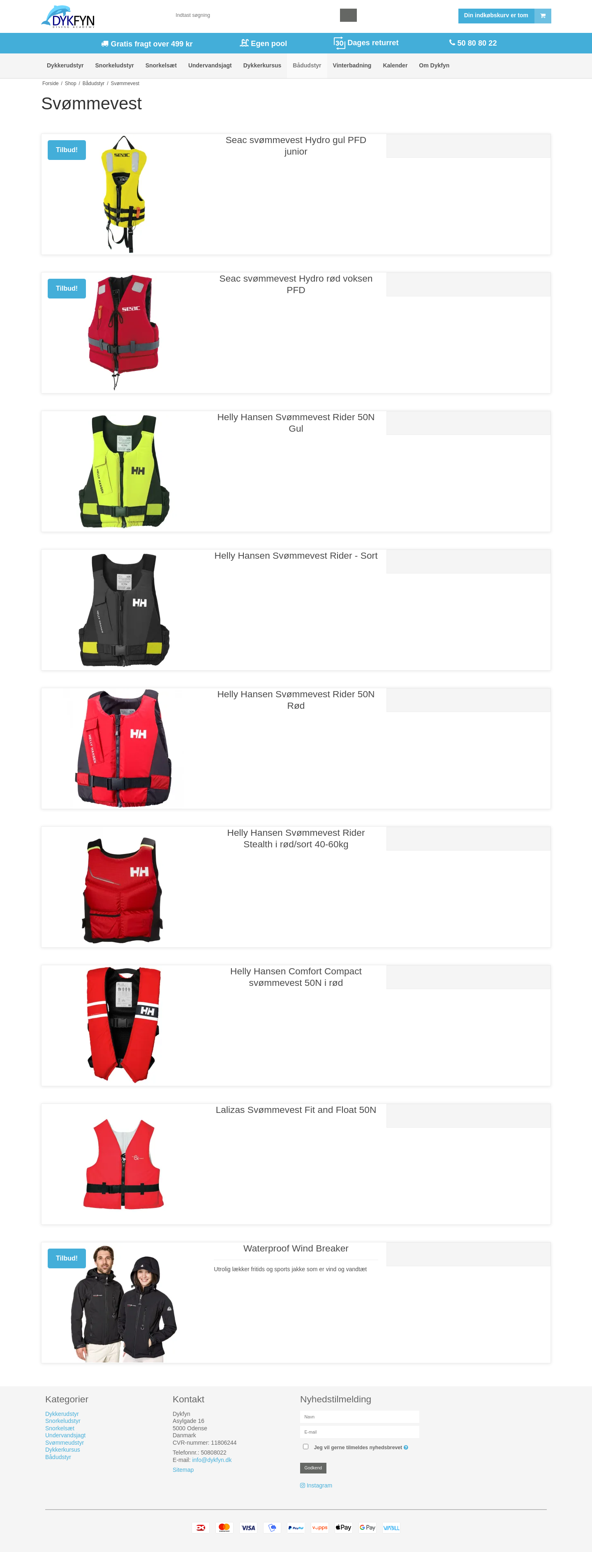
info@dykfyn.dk (211, 1460)
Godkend (313, 1467)
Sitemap (183, 1469)
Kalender (395, 65)
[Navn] (359, 1416)
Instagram (319, 1485)
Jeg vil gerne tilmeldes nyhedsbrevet (362, 1445)
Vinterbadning (352, 65)
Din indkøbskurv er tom (507, 16)
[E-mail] (359, 1431)
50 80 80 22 (476, 43)
